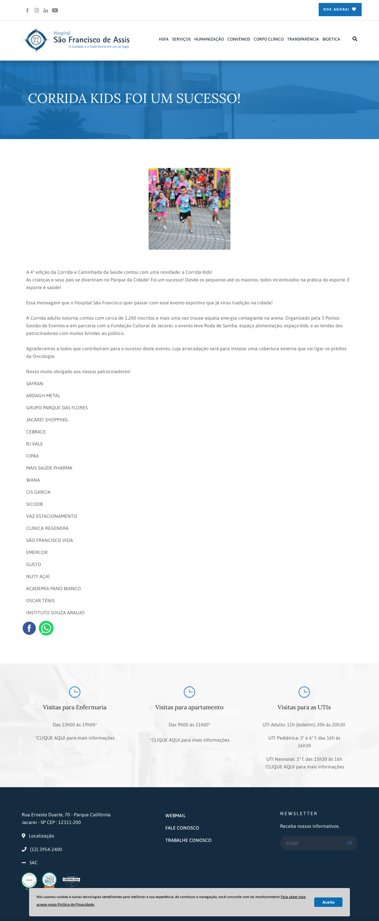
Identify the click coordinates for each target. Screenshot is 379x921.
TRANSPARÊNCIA (303, 39)
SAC (33, 842)
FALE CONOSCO (182, 807)
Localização (38, 815)
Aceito (329, 902)
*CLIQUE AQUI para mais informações (75, 732)
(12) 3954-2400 (42, 829)
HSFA (164, 39)
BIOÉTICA (331, 39)
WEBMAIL (175, 795)
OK (349, 822)
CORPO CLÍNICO (269, 39)
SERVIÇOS (181, 39)
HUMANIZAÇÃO (209, 39)
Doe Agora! (340, 10)
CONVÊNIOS (238, 39)
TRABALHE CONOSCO (188, 819)
